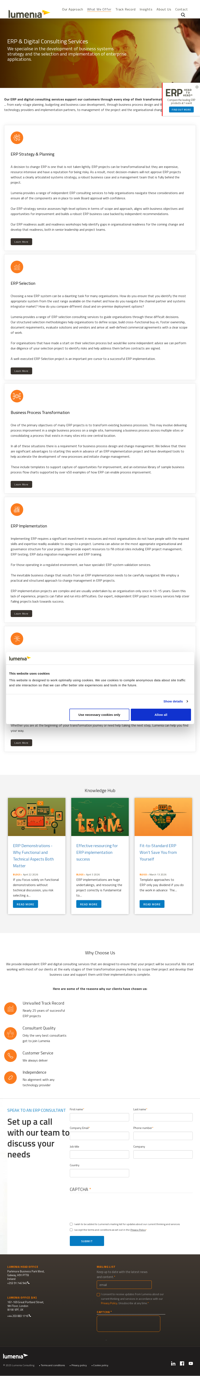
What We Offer (99, 9)
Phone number (142, 1128)
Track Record (125, 9)
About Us (164, 9)
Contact (181, 9)
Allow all (161, 714)
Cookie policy (100, 1365)
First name (76, 1109)
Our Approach (72, 9)
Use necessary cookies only (99, 714)
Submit (87, 1241)
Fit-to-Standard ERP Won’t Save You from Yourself (158, 852)
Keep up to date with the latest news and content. (122, 1274)
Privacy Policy (138, 1230)
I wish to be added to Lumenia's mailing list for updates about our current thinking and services (125, 1224)
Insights (146, 9)
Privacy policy (79, 1365)
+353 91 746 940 (18, 1283)
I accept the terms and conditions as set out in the (108, 1230)
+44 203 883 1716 (19, 1316)
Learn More (21, 242)
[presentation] (105, 1206)
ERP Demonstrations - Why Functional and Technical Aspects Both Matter (33, 855)
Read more (25, 904)
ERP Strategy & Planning (32, 154)
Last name (139, 1109)
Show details (173, 701)
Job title (74, 1146)
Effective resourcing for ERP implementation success (97, 852)
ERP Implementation (29, 526)
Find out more (181, 109)
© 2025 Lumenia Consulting (18, 1365)
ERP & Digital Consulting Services (47, 41)
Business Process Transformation (40, 412)
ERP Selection (23, 283)
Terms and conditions (53, 1365)
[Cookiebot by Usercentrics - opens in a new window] (172, 658)
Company (139, 1146)
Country (74, 1165)
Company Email (79, 1128)
